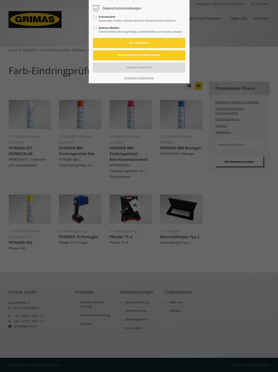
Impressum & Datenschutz (139, 78)
